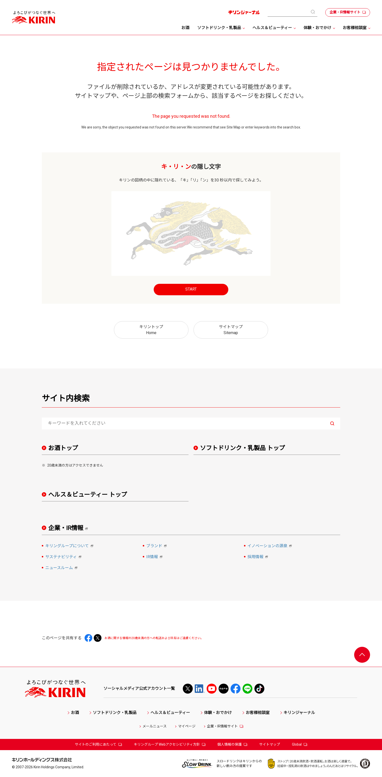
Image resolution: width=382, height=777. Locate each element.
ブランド (157, 546)
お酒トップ (63, 448)
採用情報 (258, 557)
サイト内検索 (66, 398)
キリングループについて (70, 546)
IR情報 (155, 557)
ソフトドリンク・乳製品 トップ (242, 448)
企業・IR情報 (69, 528)
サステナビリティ (64, 557)
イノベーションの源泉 (270, 546)
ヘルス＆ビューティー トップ (87, 494)
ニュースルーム (62, 568)
